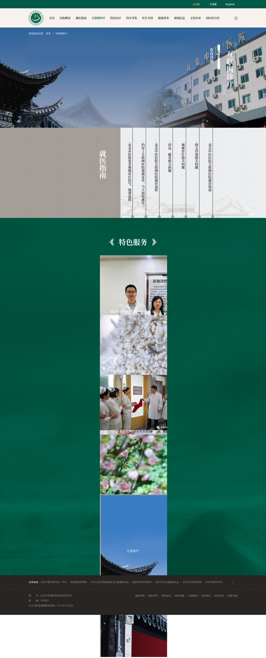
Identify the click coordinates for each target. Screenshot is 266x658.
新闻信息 (179, 18)
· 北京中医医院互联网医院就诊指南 (210, 166)
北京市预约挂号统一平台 (54, 582)
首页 (52, 18)
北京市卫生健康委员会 (167, 582)
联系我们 (206, 595)
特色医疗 (115, 18)
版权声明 (140, 595)
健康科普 (163, 18)
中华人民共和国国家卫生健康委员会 (110, 582)
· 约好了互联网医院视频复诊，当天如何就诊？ (143, 174)
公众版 (196, 4)
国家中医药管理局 (141, 582)
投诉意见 (219, 595)
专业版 (213, 4)
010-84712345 (65, 605)
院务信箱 (232, 595)
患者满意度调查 (78, 582)
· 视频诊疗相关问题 (183, 155)
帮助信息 (166, 595)
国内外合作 (213, 18)
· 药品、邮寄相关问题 (170, 156)
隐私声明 (153, 595)
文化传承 (195, 18)
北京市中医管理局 (192, 582)
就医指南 (81, 18)
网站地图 (179, 595)
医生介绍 (147, 18)
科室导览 (131, 18)
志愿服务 (193, 595)
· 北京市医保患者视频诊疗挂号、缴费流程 (129, 171)
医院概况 (65, 18)
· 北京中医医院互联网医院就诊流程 (156, 166)
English (230, 4)
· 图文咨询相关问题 (196, 155)
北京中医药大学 (213, 582)
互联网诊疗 (98, 18)
